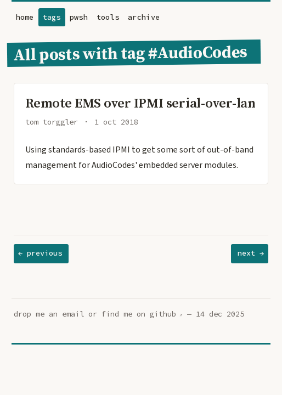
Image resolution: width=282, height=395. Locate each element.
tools (108, 17)
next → (251, 253)
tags (52, 17)
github (163, 314)
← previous (40, 253)
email (73, 314)
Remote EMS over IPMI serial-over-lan (140, 103)
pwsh (79, 17)
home (25, 17)
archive (144, 17)
